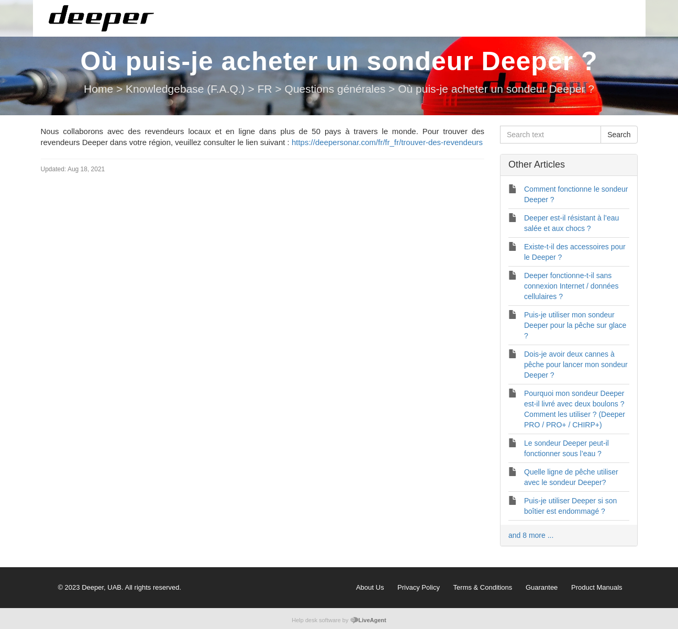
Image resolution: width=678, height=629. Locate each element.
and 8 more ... (530, 535)
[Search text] (550, 135)
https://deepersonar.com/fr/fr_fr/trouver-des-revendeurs (387, 142)
